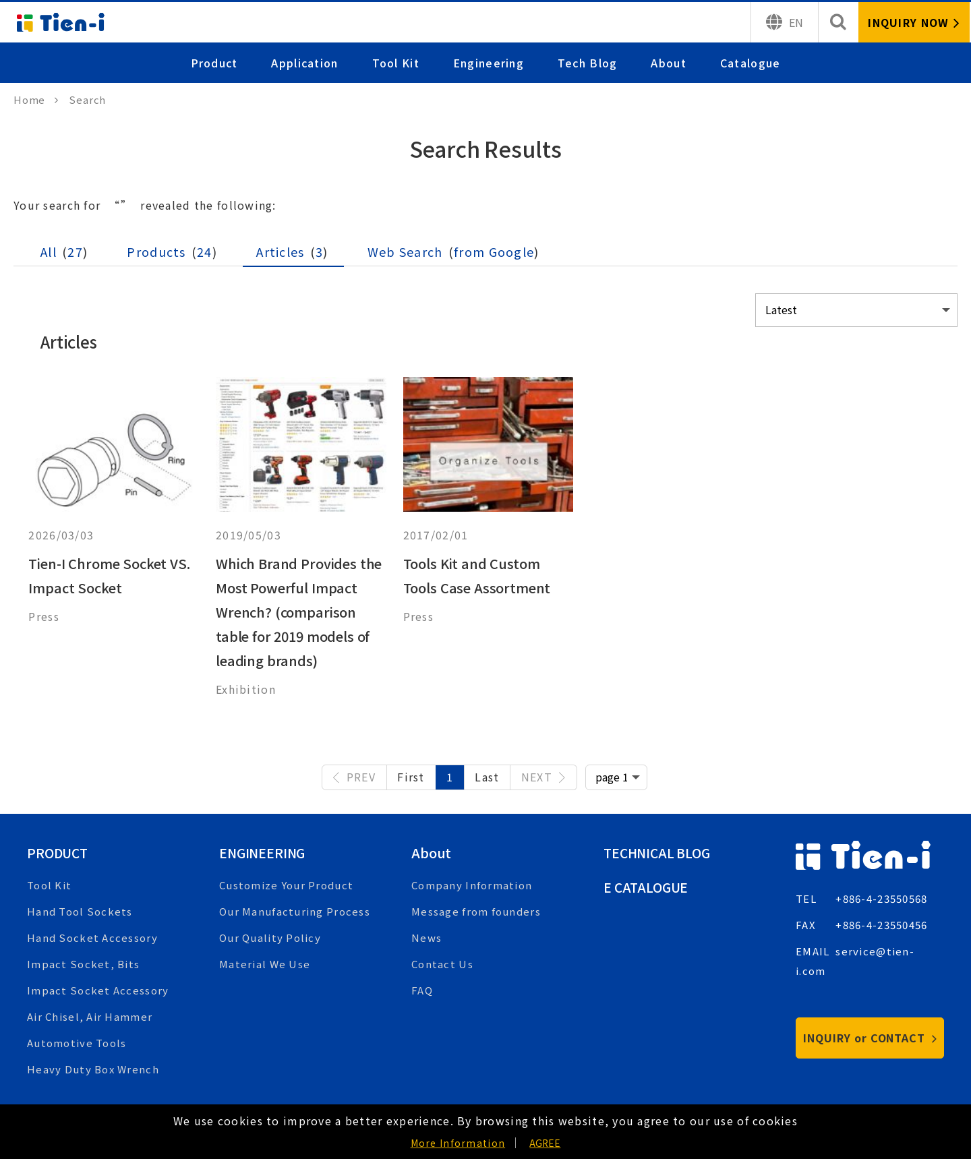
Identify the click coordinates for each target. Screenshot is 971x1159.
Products (172, 251)
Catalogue (750, 63)
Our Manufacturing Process (294, 911)
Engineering (488, 63)
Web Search (453, 251)
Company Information (471, 885)
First (410, 777)
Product (214, 63)
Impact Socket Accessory (98, 990)
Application (305, 63)
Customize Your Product (286, 885)
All (64, 251)
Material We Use (264, 964)
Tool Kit (395, 63)
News (426, 937)
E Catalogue (648, 887)
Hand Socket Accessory (92, 937)
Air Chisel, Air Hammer (89, 1016)
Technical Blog (659, 852)
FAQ (422, 990)
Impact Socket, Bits (83, 964)
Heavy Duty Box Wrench (93, 1069)
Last (487, 777)
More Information (458, 1143)
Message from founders (476, 911)
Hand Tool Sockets (80, 911)
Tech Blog (588, 63)
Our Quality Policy (270, 937)
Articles (292, 251)
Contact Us (442, 964)
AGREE (544, 1143)
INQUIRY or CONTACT (870, 1038)
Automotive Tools (76, 1043)
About (668, 63)
